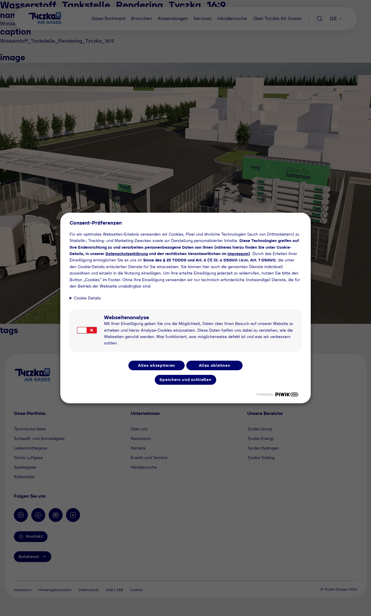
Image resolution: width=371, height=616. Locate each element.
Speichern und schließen (185, 379)
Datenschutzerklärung (127, 253)
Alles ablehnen (214, 365)
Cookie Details (87, 298)
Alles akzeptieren (156, 365)
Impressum (238, 253)
